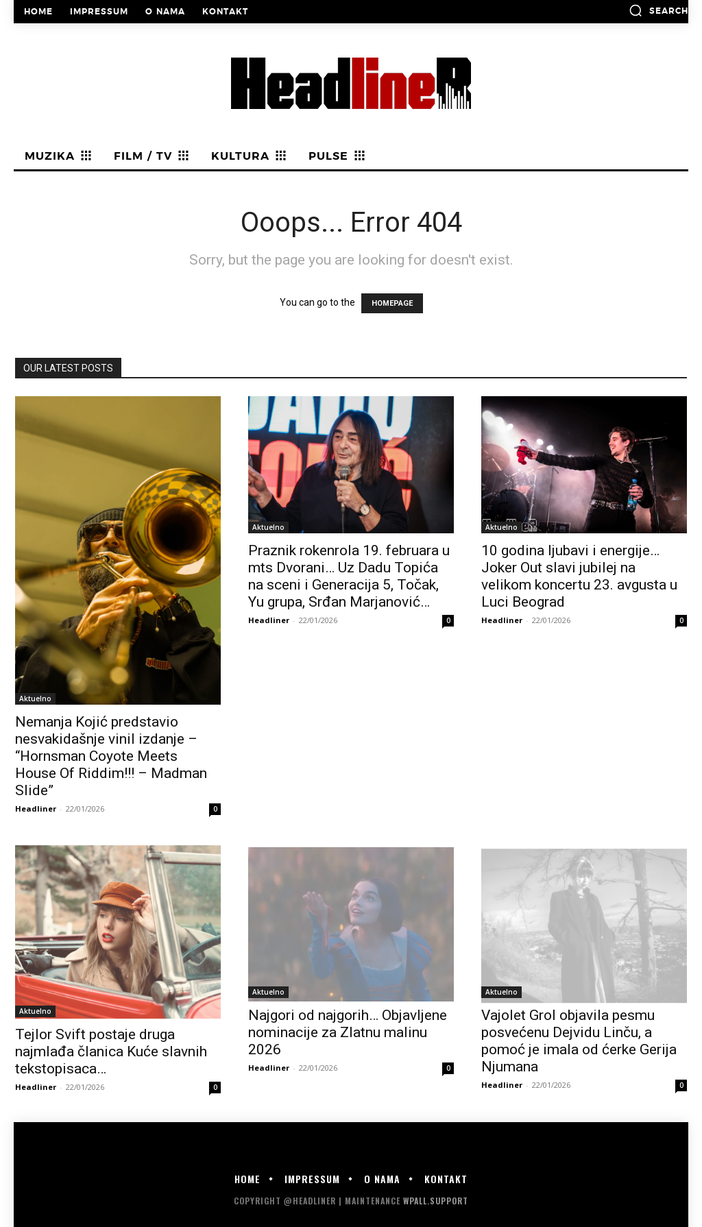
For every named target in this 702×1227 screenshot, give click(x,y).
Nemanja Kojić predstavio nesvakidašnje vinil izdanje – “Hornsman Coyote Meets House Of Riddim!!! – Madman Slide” (111, 756)
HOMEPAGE (392, 303)
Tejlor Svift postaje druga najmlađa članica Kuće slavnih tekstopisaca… (111, 1051)
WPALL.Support (435, 1200)
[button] (658, 10)
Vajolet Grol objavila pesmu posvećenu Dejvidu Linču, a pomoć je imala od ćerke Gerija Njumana (579, 1041)
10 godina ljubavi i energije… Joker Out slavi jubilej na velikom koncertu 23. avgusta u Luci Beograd (579, 576)
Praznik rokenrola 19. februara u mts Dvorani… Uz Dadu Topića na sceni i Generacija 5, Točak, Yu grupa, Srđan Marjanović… (349, 576)
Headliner (35, 808)
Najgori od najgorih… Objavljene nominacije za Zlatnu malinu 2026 (347, 1032)
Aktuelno (35, 698)
